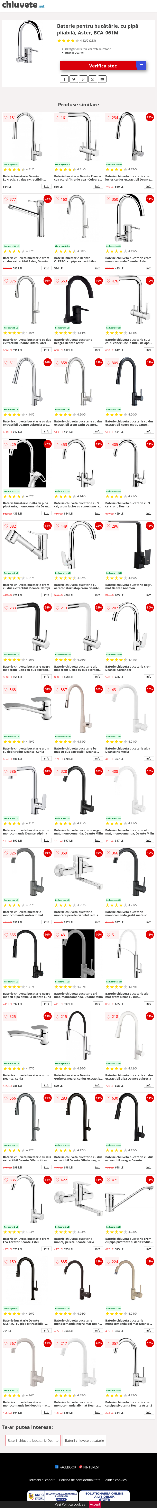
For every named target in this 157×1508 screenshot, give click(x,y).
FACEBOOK (65, 1467)
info (46, 186)
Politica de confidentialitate (80, 1480)
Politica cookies (115, 1480)
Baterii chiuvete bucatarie (84, 1440)
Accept (95, 1504)
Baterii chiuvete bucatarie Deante (33, 1440)
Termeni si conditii (42, 1480)
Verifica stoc (117, 65)
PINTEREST (89, 1467)
